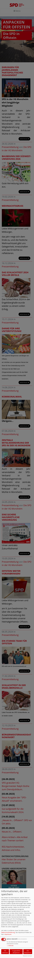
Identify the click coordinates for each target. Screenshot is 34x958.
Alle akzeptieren (27, 951)
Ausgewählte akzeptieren (16, 951)
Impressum (7, 934)
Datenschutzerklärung (8, 932)
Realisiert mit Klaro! (27, 956)
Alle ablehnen (5, 951)
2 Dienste (10, 945)
